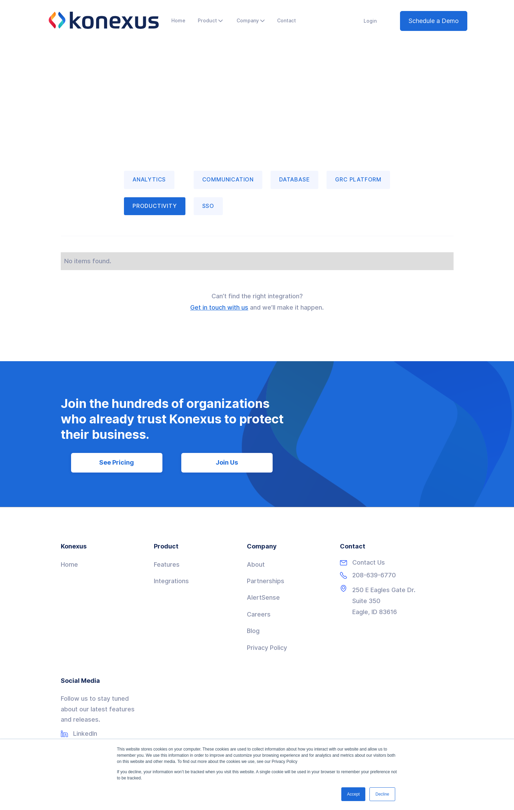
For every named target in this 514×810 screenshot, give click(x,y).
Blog (253, 630)
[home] (103, 20)
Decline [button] (382, 794)
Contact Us (368, 562)
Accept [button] (353, 794)
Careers (259, 614)
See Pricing (116, 462)
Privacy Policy (267, 647)
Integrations (171, 581)
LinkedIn (85, 733)
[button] (210, 21)
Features (167, 564)
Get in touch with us (219, 307)
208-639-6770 (374, 575)
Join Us (227, 462)
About (256, 564)
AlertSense (263, 597)
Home (69, 564)
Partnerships (265, 581)
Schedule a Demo (434, 20)
